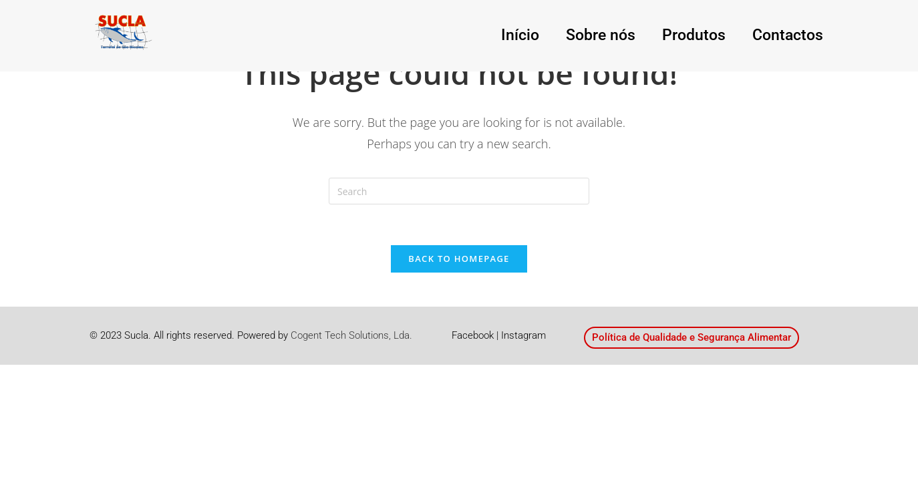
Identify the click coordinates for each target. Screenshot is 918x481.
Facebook (473, 335)
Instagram (523, 335)
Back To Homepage (458, 259)
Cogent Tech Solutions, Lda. (351, 335)
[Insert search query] (459, 191)
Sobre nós (643, 35)
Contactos (796, 35)
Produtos (720, 35)
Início (577, 35)
